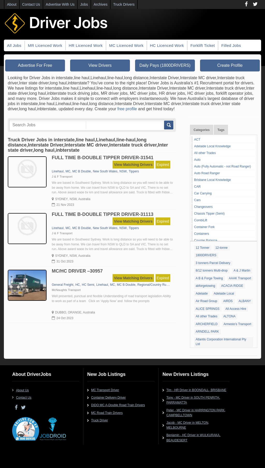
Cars (197, 200)
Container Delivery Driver (108, 397)
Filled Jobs (231, 45)
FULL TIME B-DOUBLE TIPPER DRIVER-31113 (102, 214)
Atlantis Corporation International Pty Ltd (221, 342)
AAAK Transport (240, 278)
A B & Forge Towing (209, 278)
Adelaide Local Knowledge (212, 146)
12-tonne (221, 248)
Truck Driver (99, 420)
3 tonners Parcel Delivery (213, 263)
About (12, 4)
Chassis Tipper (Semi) (209, 213)
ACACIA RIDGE (232, 286)
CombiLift (200, 220)
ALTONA (229, 316)
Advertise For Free (35, 65)
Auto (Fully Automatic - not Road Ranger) (222, 166)
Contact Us (31, 4)
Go (168, 125)
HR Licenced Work (86, 45)
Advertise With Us (60, 4)
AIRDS (228, 301)
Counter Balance (205, 240)
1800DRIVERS (206, 255)
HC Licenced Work (167, 45)
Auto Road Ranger (207, 173)
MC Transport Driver (105, 390)
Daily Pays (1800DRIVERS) (164, 65)
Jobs (84, 4)
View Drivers (100, 65)
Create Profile (230, 65)
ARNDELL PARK (207, 331)
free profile (127, 109)
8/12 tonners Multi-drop (211, 270)
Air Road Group (206, 301)
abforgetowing (205, 286)
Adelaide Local (224, 293)
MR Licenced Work (45, 45)
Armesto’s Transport (237, 324)
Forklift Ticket (202, 45)
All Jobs (14, 45)
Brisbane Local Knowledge (212, 180)
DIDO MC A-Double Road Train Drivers (118, 405)
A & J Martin (241, 270)
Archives (101, 4)
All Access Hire (235, 309)
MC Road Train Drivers (107, 413)
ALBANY (245, 301)
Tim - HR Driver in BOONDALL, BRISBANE (196, 390)
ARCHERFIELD (207, 324)
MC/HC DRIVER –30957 (77, 271)
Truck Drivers (124, 4)
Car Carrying (203, 193)
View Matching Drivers (133, 165)
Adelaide (202, 293)
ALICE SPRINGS (207, 309)
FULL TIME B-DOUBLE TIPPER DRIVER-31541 (102, 157)
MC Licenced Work (126, 45)
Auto (197, 160)
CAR (197, 186)
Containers (201, 234)
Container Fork (204, 227)
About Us (22, 390)
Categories (202, 130)
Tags (220, 130)
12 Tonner (202, 248)
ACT (197, 139)
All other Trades (205, 153)
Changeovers (203, 207)
